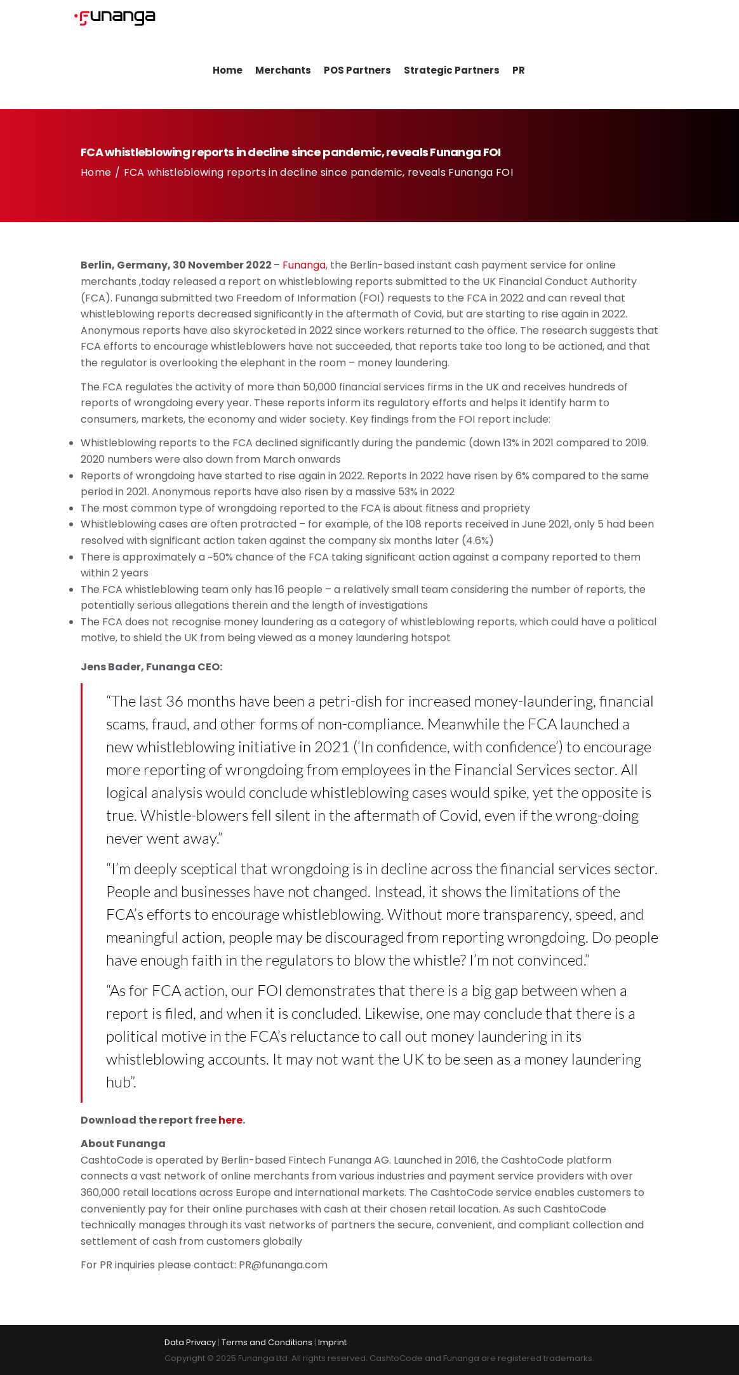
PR (509, 76)
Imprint (332, 1342)
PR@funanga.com (283, 1271)
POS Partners (348, 76)
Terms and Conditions (267, 1342)
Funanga (304, 271)
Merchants (274, 76)
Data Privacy (190, 1342)
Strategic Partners (443, 76)
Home (219, 76)
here (230, 1126)
